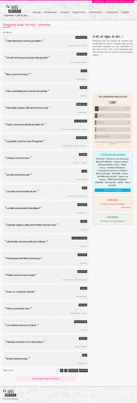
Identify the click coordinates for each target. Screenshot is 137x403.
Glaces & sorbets (121, 162)
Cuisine (84, 96)
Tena (84, 171)
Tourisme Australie (79, 238)
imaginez (37, 141)
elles (26, 225)
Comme (17, 124)
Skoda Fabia (81, 104)
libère (38, 41)
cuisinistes (16, 91)
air (42, 124)
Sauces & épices (81, 280)
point (25, 208)
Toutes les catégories (112, 190)
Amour (102, 168)
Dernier (83, 370)
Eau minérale (82, 46)
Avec (9, 292)
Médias (80, 213)
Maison (84, 163)
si (23, 124)
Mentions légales (10, 399)
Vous (8, 108)
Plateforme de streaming (117, 159)
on (27, 325)
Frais (9, 124)
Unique (10, 158)
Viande (30, 292)
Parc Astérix (81, 54)
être (26, 258)
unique (20, 108)
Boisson (72, 46)
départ (36, 208)
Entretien (65, 129)
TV (86, 213)
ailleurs (41, 241)
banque (14, 258)
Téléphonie (82, 363)
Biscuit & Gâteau (81, 146)
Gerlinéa (83, 305)
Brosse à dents (105, 165)
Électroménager (103, 174)
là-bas (23, 74)
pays (32, 57)
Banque (84, 263)
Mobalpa (83, 154)
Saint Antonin (81, 37)
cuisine (13, 325)
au (27, 57)
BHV (84, 188)
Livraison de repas (116, 168)
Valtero (83, 288)
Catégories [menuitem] (112, 12)
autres (43, 91)
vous (45, 108)
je (24, 175)
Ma (8, 258)
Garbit (84, 71)
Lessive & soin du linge (78, 129)
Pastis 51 (83, 338)
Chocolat (100, 159)
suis (11, 175)
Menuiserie (126, 207)
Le (7, 141)
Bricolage (73, 196)
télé (11, 208)
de (30, 191)
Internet (123, 171)
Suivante (73, 370)
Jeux (72, 62)
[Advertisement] (113, 74)
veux (27, 308)
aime (33, 325)
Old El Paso (82, 271)
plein (37, 124)
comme (26, 41)
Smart (9, 359)
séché (27, 124)
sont (32, 225)
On (7, 57)
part (35, 241)
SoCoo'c (83, 87)
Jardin (120, 182)
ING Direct (82, 255)
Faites (9, 275)
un (13, 292)
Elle (27, 108)
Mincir (9, 308)
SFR (84, 355)
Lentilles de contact (107, 176)
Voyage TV (82, 205)
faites (38, 225)
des (37, 57)
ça (32, 41)
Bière (117, 165)
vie (34, 191)
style (11, 191)
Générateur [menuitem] (50, 12)
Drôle (123, 165)
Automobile (82, 112)
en (33, 124)
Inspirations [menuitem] (79, 12)
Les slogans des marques (46, 378)
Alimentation (82, 79)
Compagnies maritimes (107, 171)
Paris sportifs (110, 182)
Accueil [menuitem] (37, 12)
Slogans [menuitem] (64, 12)
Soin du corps (82, 179)
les (37, 91)
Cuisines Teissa (80, 322)
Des (8, 91)
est (10, 41)
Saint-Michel (81, 138)
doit (21, 258)
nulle (29, 241)
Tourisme (83, 246)
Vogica (83, 221)
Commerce (82, 196)
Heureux (10, 342)
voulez (31, 275)
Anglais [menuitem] (125, 12)
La (7, 208)
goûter (12, 141)
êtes (14, 108)
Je (7, 175)
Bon (8, 74)
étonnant (17, 41)
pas (25, 91)
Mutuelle (116, 173)
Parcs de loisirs (81, 62)
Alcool (77, 347)
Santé (84, 313)
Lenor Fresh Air (80, 121)
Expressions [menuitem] (95, 12)
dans (34, 342)
